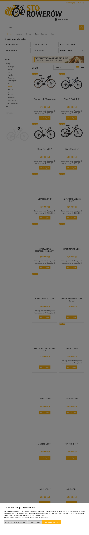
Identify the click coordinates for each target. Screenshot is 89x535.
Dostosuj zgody (34, 522)
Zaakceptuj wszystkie (52, 522)
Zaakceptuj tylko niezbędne (15, 522)
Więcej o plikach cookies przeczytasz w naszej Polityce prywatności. (26, 517)
